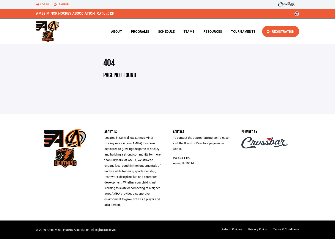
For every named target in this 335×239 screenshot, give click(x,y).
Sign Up (61, 4)
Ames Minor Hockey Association (65, 13)
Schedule (166, 31)
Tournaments (243, 31)
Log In (42, 4)
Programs (140, 31)
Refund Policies (232, 229)
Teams (189, 31)
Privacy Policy (257, 229)
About (116, 31)
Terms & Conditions (286, 229)
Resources (212, 31)
